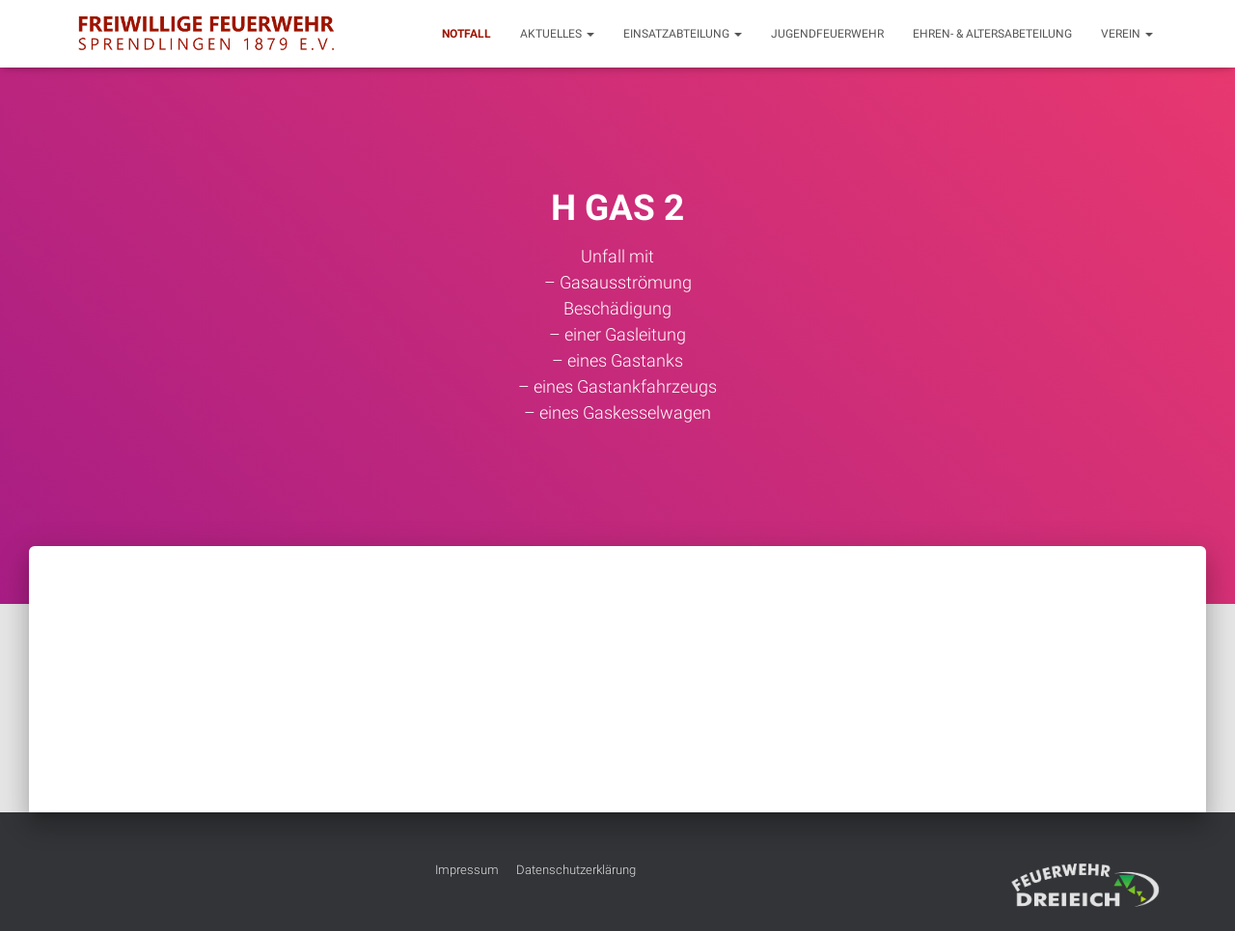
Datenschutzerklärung (576, 870)
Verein (1127, 34)
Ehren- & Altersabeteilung (992, 34)
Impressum (467, 870)
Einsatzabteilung (682, 34)
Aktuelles (557, 34)
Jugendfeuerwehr (827, 34)
